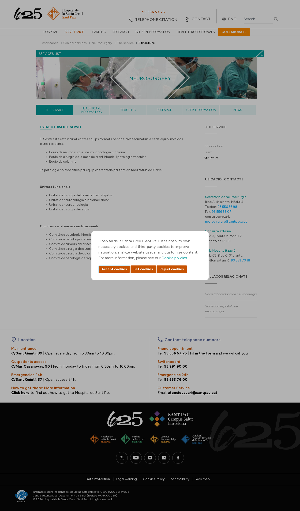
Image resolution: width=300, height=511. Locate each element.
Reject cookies (172, 269)
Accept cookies (114, 269)
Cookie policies (174, 258)
